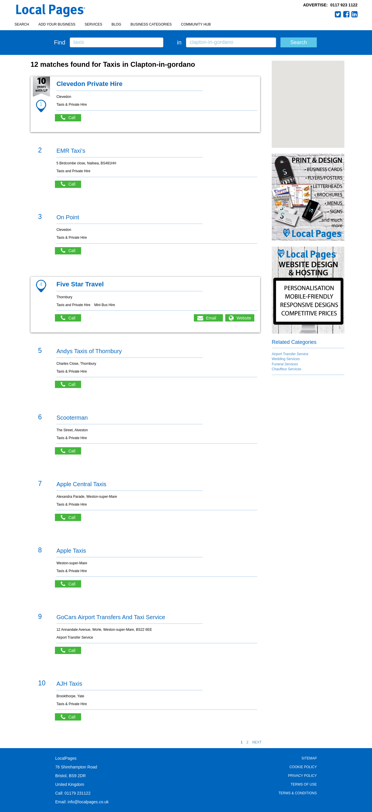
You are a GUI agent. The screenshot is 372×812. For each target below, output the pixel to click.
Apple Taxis (71, 550)
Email (211, 318)
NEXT (257, 742)
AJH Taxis (69, 683)
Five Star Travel (80, 284)
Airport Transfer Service (290, 354)
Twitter (338, 14)
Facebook (346, 14)
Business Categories (151, 24)
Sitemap (309, 758)
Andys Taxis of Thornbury (89, 351)
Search (22, 24)
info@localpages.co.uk (88, 802)
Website (244, 318)
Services (93, 24)
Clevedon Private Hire (89, 83)
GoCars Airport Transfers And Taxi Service (110, 617)
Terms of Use (304, 784)
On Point (67, 217)
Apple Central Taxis (81, 484)
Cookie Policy (303, 767)
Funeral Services (285, 364)
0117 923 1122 (343, 5)
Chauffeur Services (286, 369)
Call (71, 117)
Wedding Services (286, 359)
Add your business (56, 24)
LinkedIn (354, 14)
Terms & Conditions (297, 793)
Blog (116, 24)
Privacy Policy (302, 776)
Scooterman (72, 417)
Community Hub (196, 24)
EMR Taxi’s (70, 151)
